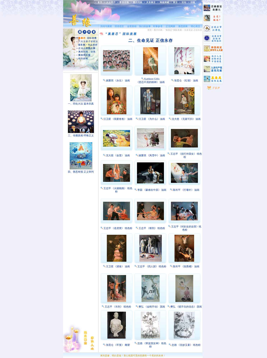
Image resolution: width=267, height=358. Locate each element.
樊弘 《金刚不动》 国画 (152, 306)
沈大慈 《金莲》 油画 (118, 155)
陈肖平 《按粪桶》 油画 (186, 266)
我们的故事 (145, 26)
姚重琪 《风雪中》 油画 (152, 155)
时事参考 (157, 26)
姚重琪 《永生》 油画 (118, 80)
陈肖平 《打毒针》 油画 (186, 190)
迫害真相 (131, 26)
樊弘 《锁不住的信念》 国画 (186, 306)
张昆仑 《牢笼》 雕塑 (118, 345)
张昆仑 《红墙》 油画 (186, 80)
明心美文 (195, 26)
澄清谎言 (119, 26)
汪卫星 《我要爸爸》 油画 (117, 119)
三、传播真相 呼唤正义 (81, 135)
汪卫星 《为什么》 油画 (152, 119)
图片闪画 (158, 30)
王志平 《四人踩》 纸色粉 (151, 266)
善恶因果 (183, 26)
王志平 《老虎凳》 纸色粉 (117, 228)
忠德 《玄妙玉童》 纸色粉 (186, 345)
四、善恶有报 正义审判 (81, 171)
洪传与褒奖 (106, 26)
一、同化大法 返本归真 (81, 103)
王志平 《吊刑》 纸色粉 (118, 306)
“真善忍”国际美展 (173, 30)
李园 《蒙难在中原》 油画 (151, 190)
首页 (149, 30)
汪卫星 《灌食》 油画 (118, 266)
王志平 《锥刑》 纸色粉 (152, 228)
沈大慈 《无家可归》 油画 (186, 119)
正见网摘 (170, 26)
